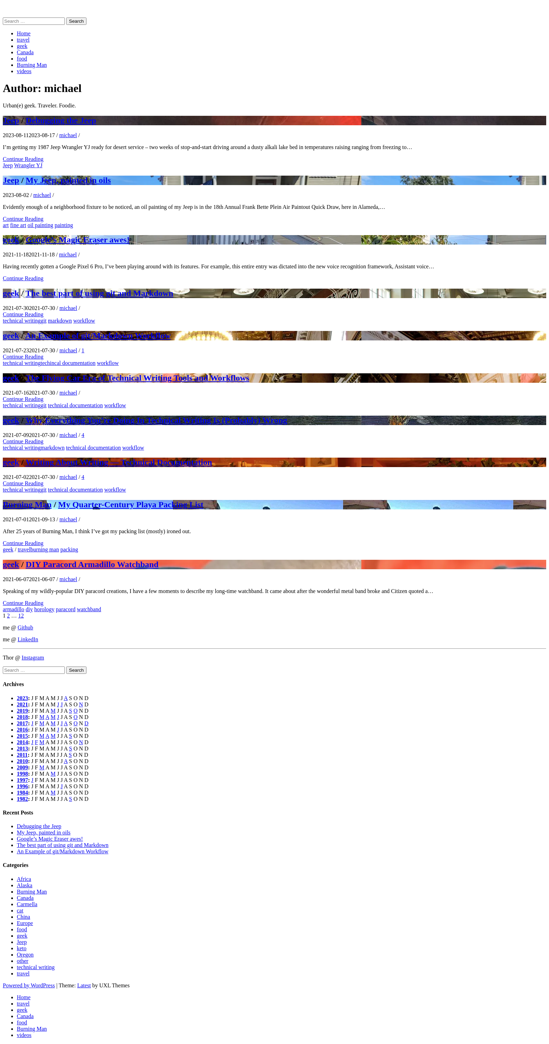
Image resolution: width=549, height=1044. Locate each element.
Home (23, 33)
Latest (84, 985)
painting (64, 225)
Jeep (11, 120)
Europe (25, 923)
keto (22, 948)
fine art (18, 225)
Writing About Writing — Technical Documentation (119, 462)
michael (68, 135)
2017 (22, 723)
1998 (22, 774)
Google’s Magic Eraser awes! (78, 239)
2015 (22, 736)
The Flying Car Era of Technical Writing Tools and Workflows (137, 377)
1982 (22, 799)
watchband (89, 609)
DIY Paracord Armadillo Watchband (92, 564)
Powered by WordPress (29, 985)
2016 (22, 730)
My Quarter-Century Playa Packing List (130, 504)
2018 (22, 717)
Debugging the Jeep (61, 120)
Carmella (27, 904)
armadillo (13, 609)
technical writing (22, 321)
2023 (22, 698)
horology (44, 609)
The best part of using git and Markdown (99, 293)
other (22, 961)
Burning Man (32, 65)
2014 (22, 742)
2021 (22, 704)
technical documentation (75, 405)
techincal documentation (68, 363)
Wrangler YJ (28, 165)
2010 (22, 761)
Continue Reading (23, 159)
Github (25, 627)
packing (69, 549)
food (22, 59)
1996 (22, 786)
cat (20, 911)
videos (24, 71)
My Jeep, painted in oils (68, 180)
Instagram (33, 658)
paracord (66, 609)
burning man (44, 549)
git (44, 321)
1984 (22, 793)
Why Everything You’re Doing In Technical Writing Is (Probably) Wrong (156, 420)
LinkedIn (28, 639)
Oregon (25, 955)
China (23, 917)
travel (23, 40)
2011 (22, 755)
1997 (22, 780)
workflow (84, 321)
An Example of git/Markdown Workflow (98, 335)
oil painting (40, 225)
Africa (24, 879)
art (6, 225)
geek (22, 46)
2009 (22, 767)
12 (21, 616)
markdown (60, 321)
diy (29, 609)
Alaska (24, 885)
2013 (22, 749)
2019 (22, 711)
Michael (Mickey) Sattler (31, 9)
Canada (25, 52)
